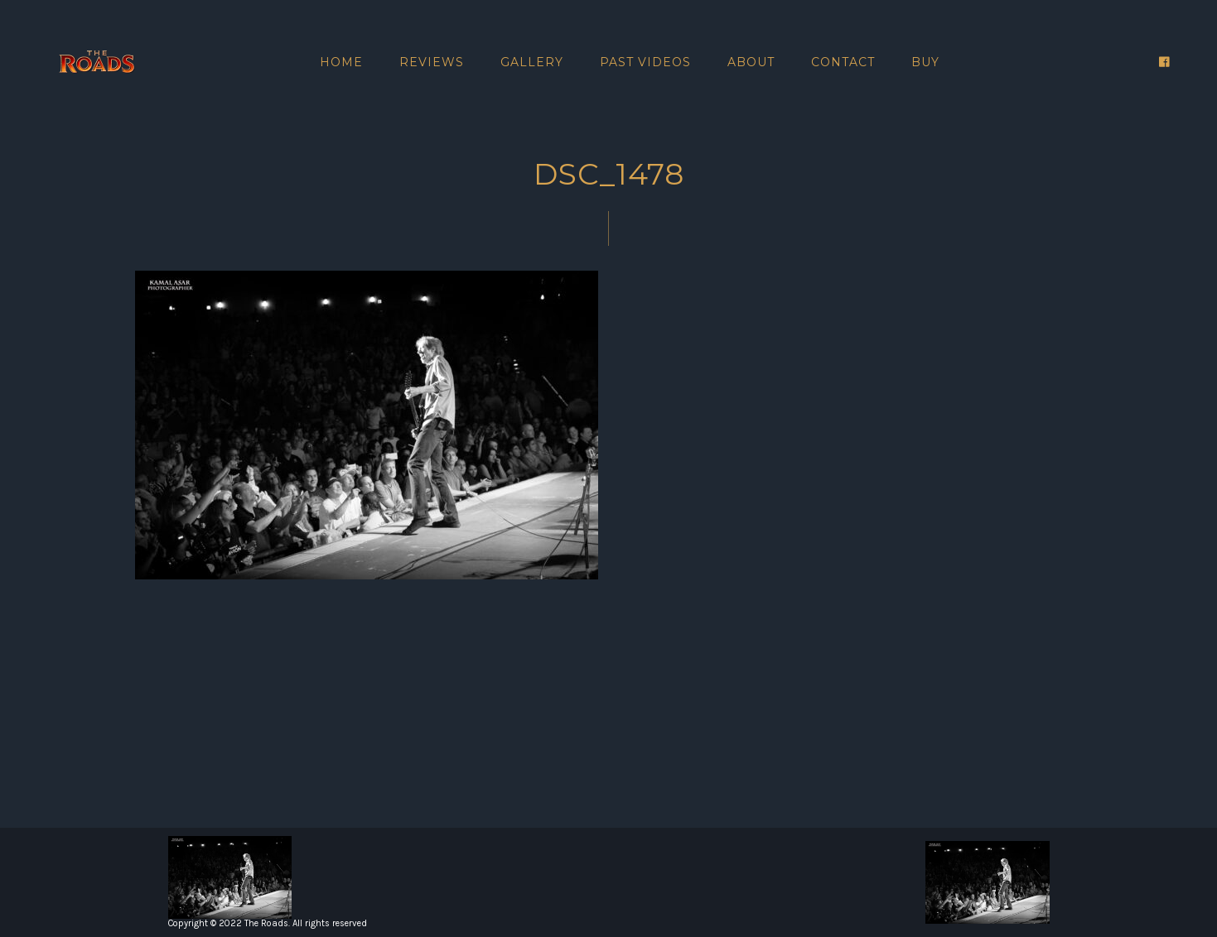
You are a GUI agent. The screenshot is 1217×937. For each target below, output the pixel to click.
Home (341, 62)
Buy (925, 62)
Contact (843, 62)
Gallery (531, 62)
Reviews (431, 62)
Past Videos (645, 62)
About (751, 62)
